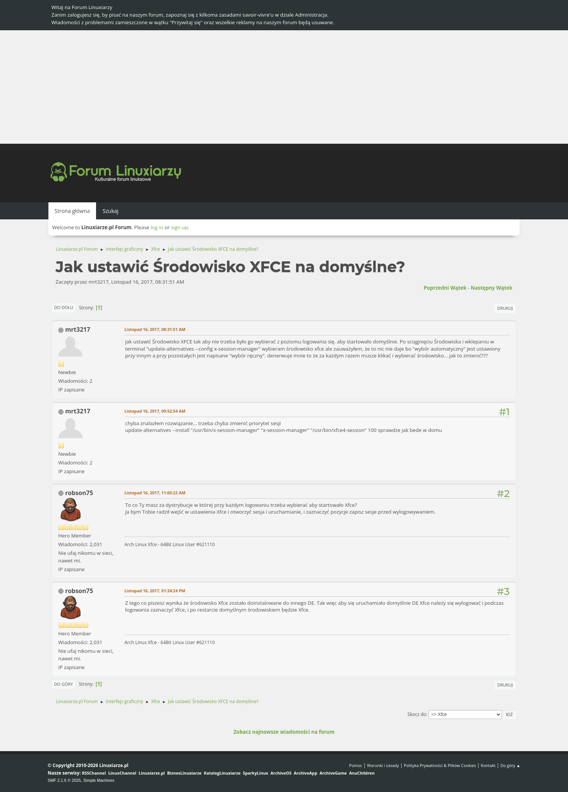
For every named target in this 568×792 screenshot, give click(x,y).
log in (157, 227)
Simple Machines (98, 780)
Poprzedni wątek (445, 287)
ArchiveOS (280, 773)
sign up (179, 227)
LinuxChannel (122, 773)
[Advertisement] (284, 87)
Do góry (63, 684)
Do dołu (63, 307)
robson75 (79, 493)
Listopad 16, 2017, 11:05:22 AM (154, 492)
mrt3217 (77, 329)
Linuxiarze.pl (152, 773)
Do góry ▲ (510, 765)
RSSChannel (94, 773)
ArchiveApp (305, 773)
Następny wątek (491, 287)
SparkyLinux (255, 773)
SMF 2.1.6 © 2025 (64, 780)
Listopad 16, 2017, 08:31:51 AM (154, 329)
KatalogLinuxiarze (222, 773)
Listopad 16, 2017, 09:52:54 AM (154, 411)
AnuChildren (361, 773)
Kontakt (488, 765)
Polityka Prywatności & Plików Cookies (440, 765)
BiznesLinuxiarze (184, 773)
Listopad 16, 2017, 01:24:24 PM (154, 590)
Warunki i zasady (383, 765)
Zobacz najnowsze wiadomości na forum (283, 731)
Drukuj (505, 308)
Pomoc (355, 765)
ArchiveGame (333, 773)
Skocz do (417, 714)
